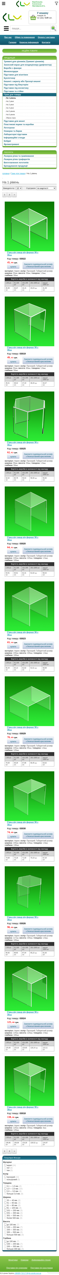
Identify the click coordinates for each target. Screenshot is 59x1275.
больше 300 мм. (14, 1249)
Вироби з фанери (13, 68)
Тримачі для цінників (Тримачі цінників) (24, 61)
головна (5, 173)
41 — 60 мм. (12, 1203)
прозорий (11, 1177)
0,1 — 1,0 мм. (13, 1186)
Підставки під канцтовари (42, 1268)
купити (13, 267)
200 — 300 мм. (13, 1230)
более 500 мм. (13, 1218)
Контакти (46, 42)
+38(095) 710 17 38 (21, 1273)
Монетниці (13, 1260)
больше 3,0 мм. (13, 1194)
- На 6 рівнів (10, 114)
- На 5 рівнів (10, 111)
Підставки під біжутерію (16, 84)
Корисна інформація (29, 42)
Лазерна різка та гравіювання (19, 156)
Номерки (24, 1260)
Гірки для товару (12, 94)
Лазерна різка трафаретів (17, 159)
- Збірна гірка (10, 118)
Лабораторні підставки (15, 134)
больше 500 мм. (14, 1235)
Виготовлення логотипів (16, 162)
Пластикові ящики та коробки (19, 124)
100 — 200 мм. (13, 1227)
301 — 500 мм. (13, 1215)
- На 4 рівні (9, 108)
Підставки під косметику (16, 88)
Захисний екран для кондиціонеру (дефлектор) (28, 65)
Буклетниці (9, 78)
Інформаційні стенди (14, 137)
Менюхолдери (11, 71)
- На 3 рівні (9, 105)
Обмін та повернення (25, 37)
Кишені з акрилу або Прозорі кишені (22, 81)
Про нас (8, 37)
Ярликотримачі (11, 144)
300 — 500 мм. (13, 1232)
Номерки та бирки (13, 131)
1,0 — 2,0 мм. (13, 1189)
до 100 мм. (11, 1225)
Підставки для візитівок (16, 75)
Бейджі (7, 141)
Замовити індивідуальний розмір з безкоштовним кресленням (38, 265)
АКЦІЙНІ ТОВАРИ (29, 51)
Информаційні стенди (41, 1260)
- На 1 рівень (10, 98)
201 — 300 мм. (13, 1213)
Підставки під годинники (16, 1268)
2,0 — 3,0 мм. (13, 1191)
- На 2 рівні (9, 101)
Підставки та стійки (13, 91)
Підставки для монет (14, 121)
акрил (10, 1165)
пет (8, 1168)
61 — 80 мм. (12, 1205)
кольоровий (12, 1179)
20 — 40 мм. (12, 1200)
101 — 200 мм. (13, 1210)
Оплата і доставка (46, 37)
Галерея (12, 42)
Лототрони (9, 128)
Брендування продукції (16, 166)
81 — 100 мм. (13, 1208)
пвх (8, 1170)
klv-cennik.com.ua (34, 1273)
